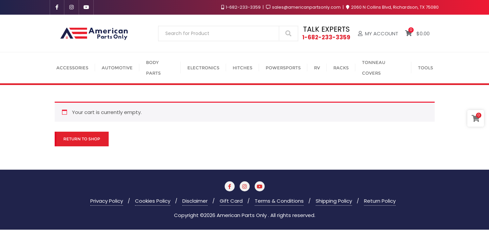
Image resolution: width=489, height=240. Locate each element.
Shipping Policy (334, 200)
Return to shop (81, 138)
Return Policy (380, 200)
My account (378, 33)
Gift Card (231, 200)
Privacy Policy (106, 200)
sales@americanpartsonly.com (304, 7)
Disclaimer (195, 200)
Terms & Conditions (279, 200)
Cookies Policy (152, 200)
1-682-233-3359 (241, 7)
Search (288, 33)
